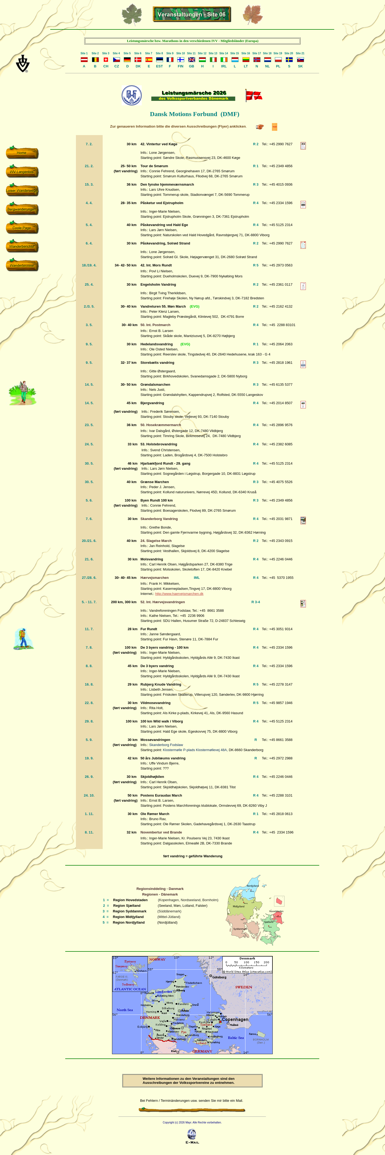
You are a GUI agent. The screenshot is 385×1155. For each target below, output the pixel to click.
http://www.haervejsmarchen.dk (179, 594)
